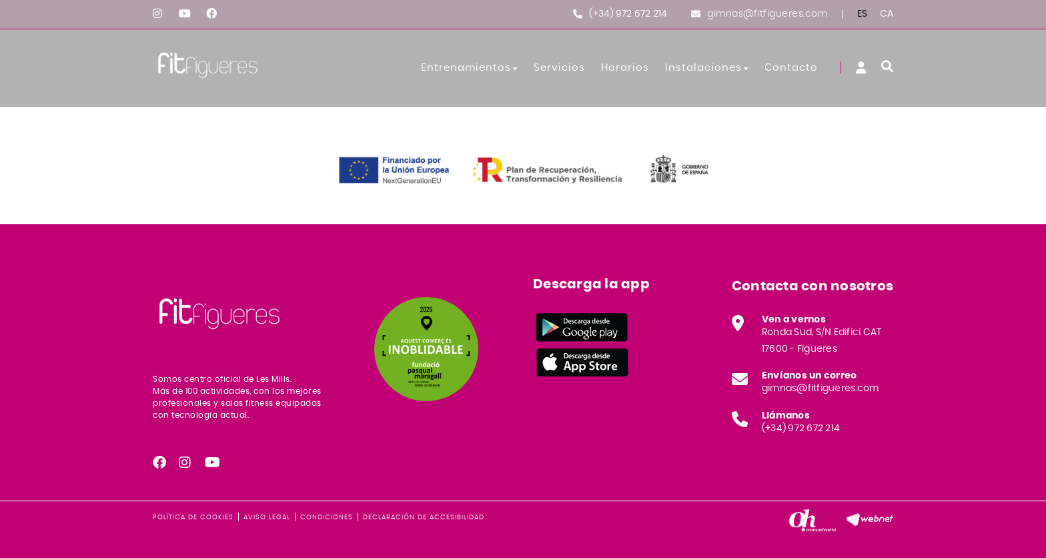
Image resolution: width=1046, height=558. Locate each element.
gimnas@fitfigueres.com (767, 14)
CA (887, 14)
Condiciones (326, 517)
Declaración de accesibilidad (423, 517)
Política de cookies (193, 517)
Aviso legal (266, 517)
